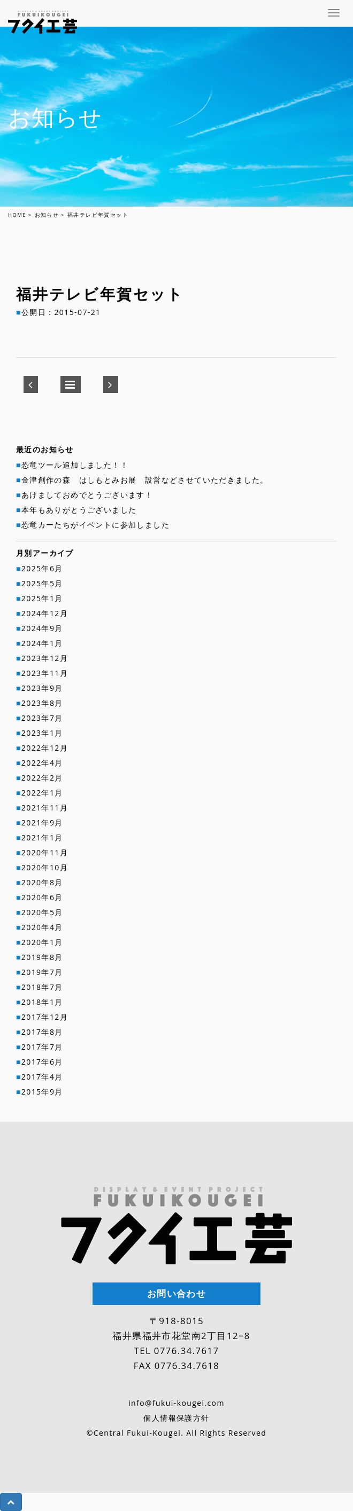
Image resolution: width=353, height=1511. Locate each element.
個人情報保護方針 (176, 1418)
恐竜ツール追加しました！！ (74, 465)
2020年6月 (42, 897)
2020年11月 (44, 852)
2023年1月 (42, 733)
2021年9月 (42, 822)
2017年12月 (44, 1017)
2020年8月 (42, 882)
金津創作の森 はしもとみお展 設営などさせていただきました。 (144, 480)
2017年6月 (42, 1062)
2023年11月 (44, 673)
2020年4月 (42, 927)
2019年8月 (42, 957)
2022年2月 (42, 778)
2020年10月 (44, 867)
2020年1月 (42, 942)
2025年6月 (42, 568)
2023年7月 (42, 718)
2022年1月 (42, 793)
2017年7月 (42, 1047)
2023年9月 (42, 688)
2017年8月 (42, 1032)
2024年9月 (42, 628)
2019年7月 (42, 972)
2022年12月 (44, 748)
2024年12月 (44, 613)
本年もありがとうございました (79, 510)
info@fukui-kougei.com (176, 1403)
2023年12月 (44, 658)
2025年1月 (42, 598)
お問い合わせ (176, 1294)
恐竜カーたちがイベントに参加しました (95, 525)
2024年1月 (42, 643)
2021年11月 (44, 807)
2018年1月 (42, 1002)
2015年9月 (42, 1092)
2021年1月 (42, 837)
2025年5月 (42, 583)
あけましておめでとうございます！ (87, 495)
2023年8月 (42, 703)
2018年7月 (42, 987)
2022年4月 (42, 763)
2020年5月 (42, 912)
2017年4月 (42, 1077)
